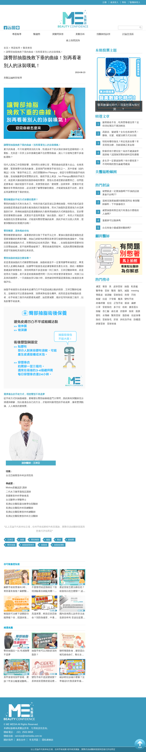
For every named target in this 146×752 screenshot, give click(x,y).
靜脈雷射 (100, 323)
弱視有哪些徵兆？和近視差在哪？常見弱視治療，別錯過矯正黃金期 (120, 143)
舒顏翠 (123, 311)
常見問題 (33, 740)
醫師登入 (135, 2)
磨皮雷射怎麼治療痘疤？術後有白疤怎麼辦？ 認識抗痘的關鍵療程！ (72, 591)
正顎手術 (118, 303)
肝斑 (116, 319)
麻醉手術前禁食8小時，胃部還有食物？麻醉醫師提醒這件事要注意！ (16, 591)
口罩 (98, 307)
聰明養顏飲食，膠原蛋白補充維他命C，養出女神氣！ (72, 654)
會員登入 (114, 2)
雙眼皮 (99, 295)
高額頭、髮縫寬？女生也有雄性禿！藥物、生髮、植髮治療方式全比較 (120, 134)
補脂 (48, 540)
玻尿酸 (108, 295)
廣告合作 (21, 740)
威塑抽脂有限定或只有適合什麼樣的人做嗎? (120, 212)
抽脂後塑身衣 (28, 545)
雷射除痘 (118, 295)
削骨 (127, 295)
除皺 (98, 311)
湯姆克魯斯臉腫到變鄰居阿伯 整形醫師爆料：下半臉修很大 (120, 202)
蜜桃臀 (71, 540)
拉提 (105, 299)
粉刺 (124, 307)
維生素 (114, 311)
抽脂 (22, 540)
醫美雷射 (115, 315)
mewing (135, 290)
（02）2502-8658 (24, 732)
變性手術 (129, 299)
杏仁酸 (106, 311)
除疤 (98, 319)
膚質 (98, 286)
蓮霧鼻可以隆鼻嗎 (111, 220)
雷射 (107, 290)
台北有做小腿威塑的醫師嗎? (116, 228)
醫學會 (99, 290)
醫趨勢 (36, 34)
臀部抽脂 (11, 545)
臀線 (59, 540)
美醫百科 (80, 34)
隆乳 (120, 290)
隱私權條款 (47, 740)
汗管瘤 (112, 299)
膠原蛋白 (133, 307)
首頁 (6, 48)
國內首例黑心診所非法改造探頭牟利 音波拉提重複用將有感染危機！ (72, 617)
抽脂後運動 (59, 545)
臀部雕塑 (35, 540)
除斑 (131, 311)
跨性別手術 (126, 319)
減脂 (126, 290)
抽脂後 (44, 545)
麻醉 (133, 303)
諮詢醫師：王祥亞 (31, 463)
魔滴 (120, 299)
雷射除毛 (107, 319)
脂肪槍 (125, 315)
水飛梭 (106, 315)
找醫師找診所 (103, 34)
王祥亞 (10, 540)
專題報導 (16, 34)
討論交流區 (128, 34)
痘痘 (109, 303)
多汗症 (117, 307)
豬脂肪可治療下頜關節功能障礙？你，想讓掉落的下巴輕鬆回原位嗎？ (16, 617)
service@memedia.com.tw (28, 736)
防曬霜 (137, 319)
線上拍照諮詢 (73, 40)
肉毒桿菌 (100, 303)
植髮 (98, 299)
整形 (105, 286)
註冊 (105, 2)
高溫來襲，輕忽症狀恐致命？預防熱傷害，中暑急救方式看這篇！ (44, 617)
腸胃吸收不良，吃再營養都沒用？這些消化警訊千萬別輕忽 (120, 124)
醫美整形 (27, 48)
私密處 (134, 286)
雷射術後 (111, 323)
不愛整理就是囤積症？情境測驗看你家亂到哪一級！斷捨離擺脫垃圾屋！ (44, 591)
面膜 (138, 311)
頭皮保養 (135, 315)
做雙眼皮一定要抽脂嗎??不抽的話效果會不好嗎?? (120, 193)
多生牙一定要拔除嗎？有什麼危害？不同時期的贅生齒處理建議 (120, 162)
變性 (98, 315)
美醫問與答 (58, 34)
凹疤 (133, 295)
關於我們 (8, 740)
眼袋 (127, 303)
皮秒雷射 (117, 286)
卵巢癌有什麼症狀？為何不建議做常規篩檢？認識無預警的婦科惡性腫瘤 (120, 153)
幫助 (124, 2)
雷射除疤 (107, 307)
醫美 (113, 290)
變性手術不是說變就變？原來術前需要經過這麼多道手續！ (44, 681)
